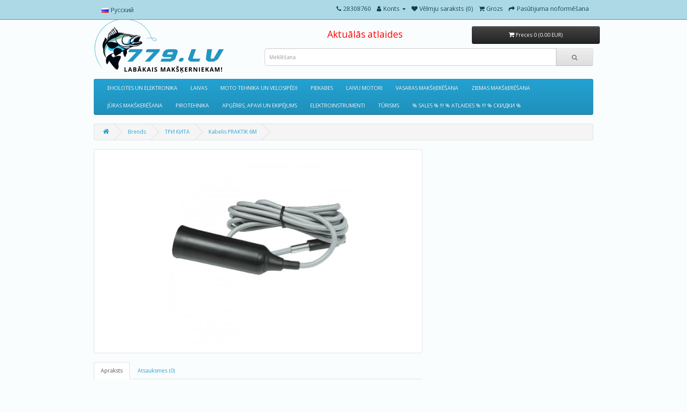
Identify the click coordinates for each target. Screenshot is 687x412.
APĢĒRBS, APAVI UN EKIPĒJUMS (259, 105)
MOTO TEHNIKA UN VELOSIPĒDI (258, 88)
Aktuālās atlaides (365, 34)
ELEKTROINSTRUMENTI (337, 105)
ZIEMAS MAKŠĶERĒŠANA (500, 88)
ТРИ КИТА (177, 131)
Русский (118, 10)
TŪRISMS (388, 105)
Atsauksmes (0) (156, 370)
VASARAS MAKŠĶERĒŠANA (427, 88)
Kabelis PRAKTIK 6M (233, 131)
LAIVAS (199, 88)
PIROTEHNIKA (192, 105)
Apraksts (112, 370)
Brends (137, 131)
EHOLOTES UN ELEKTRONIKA (142, 88)
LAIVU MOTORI (364, 88)
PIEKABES (322, 88)
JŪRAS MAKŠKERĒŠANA (135, 105)
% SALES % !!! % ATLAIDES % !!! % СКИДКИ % (466, 105)
